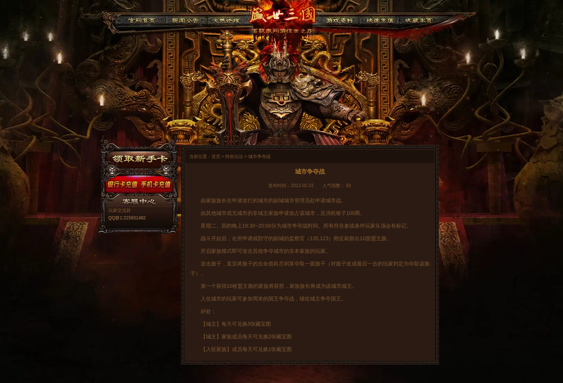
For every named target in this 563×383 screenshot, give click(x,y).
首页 (215, 156)
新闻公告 (186, 19)
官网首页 (142, 19)
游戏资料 (339, 19)
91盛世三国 (282, 16)
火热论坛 (226, 19)
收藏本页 (417, 19)
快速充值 (378, 19)
